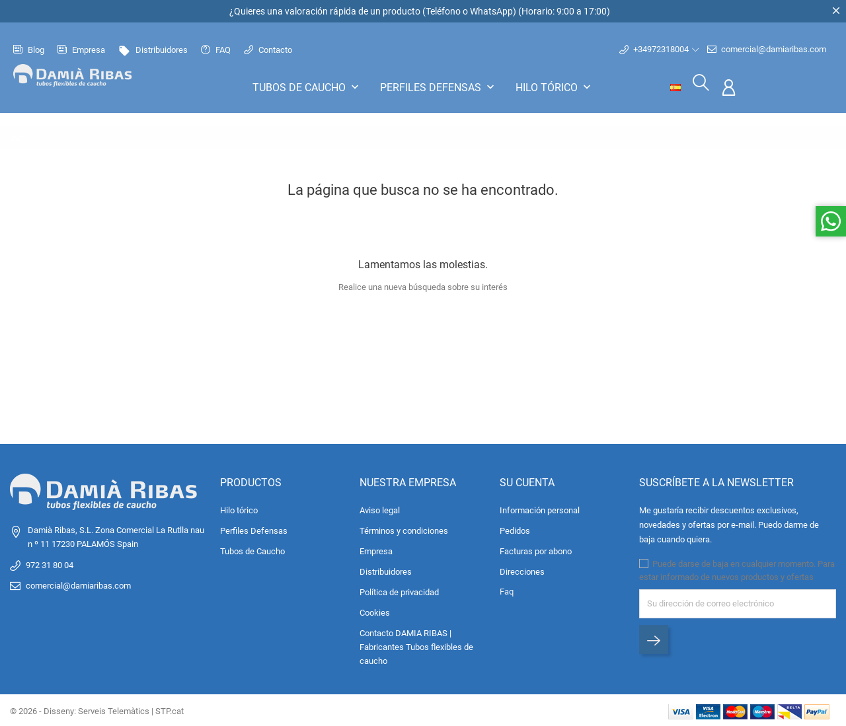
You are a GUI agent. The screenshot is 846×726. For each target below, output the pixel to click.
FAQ (216, 49)
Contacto (268, 49)
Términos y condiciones (404, 529)
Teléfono (443, 11)
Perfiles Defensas (438, 85)
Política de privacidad (399, 590)
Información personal (540, 508)
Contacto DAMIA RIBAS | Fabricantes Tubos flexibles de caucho (416, 645)
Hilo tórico (555, 85)
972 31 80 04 (49, 563)
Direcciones (522, 570)
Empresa (81, 49)
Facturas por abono (536, 549)
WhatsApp (491, 11)
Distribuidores (153, 49)
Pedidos (515, 529)
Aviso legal (380, 508)
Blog (28, 49)
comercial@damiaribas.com (766, 48)
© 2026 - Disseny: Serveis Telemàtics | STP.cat (97, 709)
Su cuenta (527, 480)
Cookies (375, 611)
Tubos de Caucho (307, 85)
